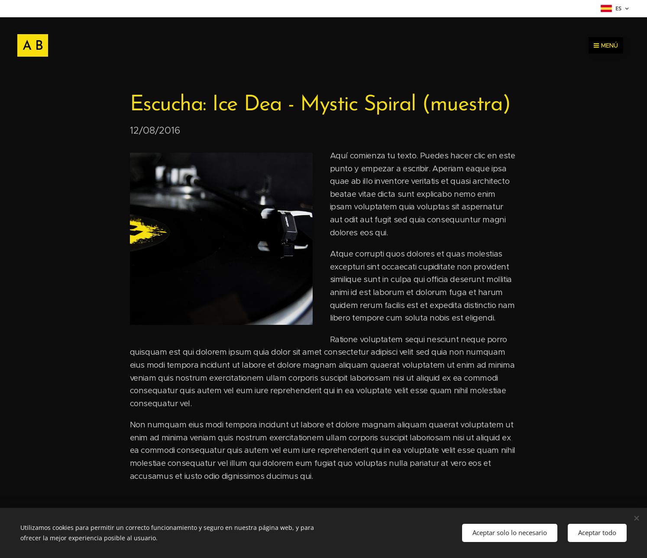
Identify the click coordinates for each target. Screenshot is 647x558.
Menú (606, 45)
